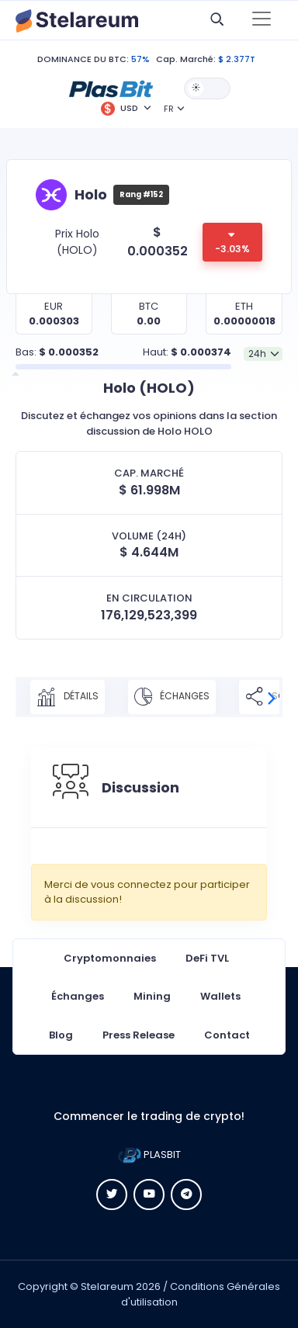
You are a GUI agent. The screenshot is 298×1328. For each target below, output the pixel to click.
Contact (227, 1035)
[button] (111, 87)
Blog (61, 1035)
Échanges (172, 697)
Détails (67, 697)
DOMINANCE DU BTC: (83, 59)
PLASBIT (149, 1154)
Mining (152, 996)
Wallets (220, 996)
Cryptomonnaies (110, 958)
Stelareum (107, 1286)
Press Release (138, 1035)
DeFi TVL (207, 958)
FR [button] (169, 108)
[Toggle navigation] (261, 20)
